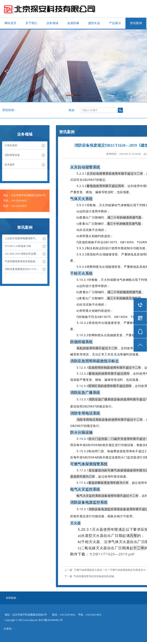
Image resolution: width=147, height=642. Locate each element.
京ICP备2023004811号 (50, 620)
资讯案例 (136, 23)
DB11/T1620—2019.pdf (113, 554)
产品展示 (115, 23)
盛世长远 (94, 23)
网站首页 (10, 23)
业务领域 (52, 23)
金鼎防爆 (73, 23)
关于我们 (31, 23)
